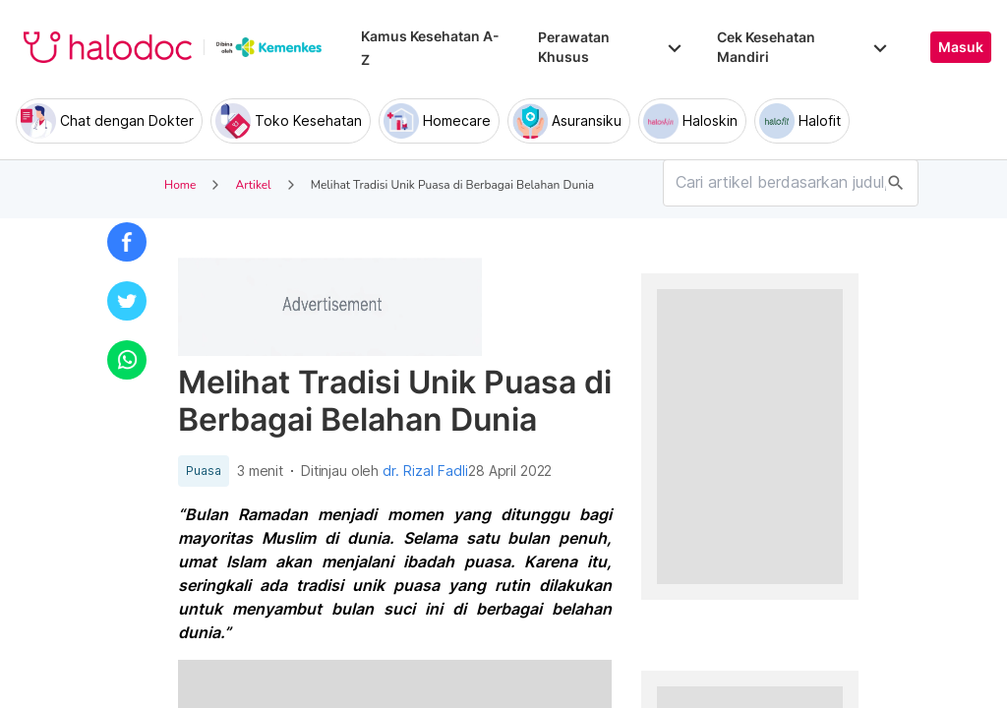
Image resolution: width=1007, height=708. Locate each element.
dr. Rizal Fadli (425, 471)
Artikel (252, 185)
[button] (126, 242)
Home (180, 185)
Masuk (960, 47)
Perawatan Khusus (611, 47)
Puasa (203, 471)
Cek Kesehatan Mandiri (804, 47)
